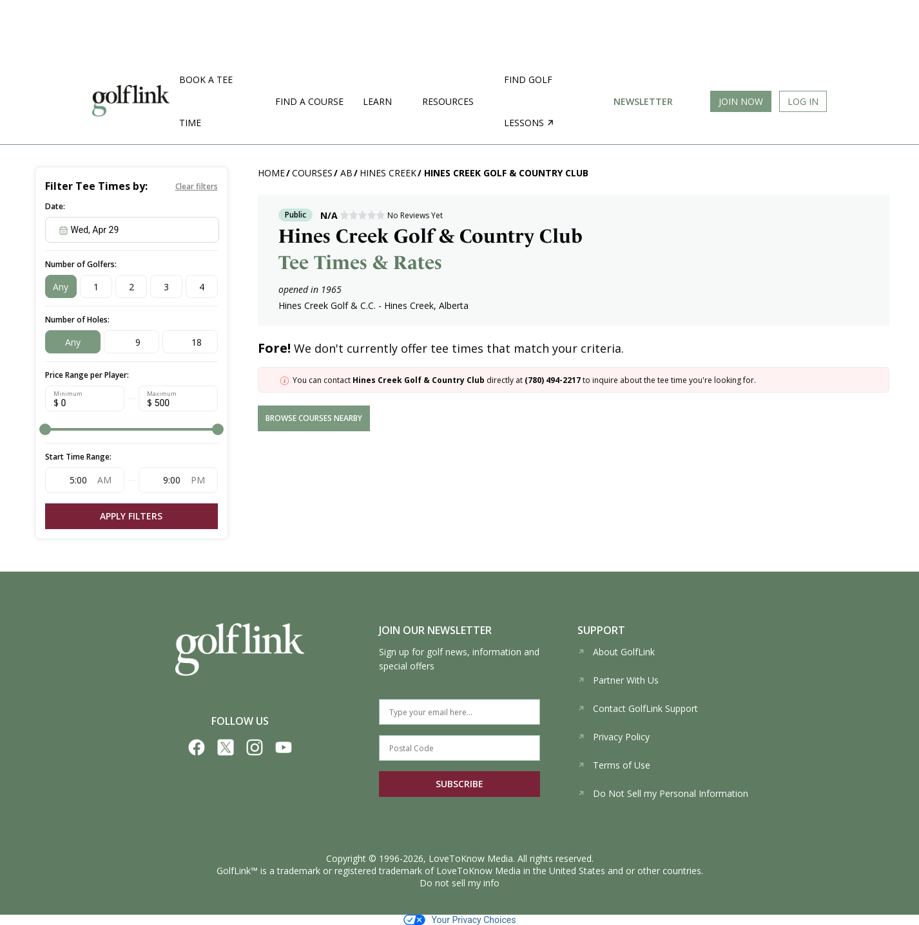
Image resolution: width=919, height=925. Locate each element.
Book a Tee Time (206, 101)
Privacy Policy (613, 737)
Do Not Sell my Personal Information (662, 793)
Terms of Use (613, 765)
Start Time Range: (78, 456)
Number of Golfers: (81, 264)
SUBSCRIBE (459, 784)
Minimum (67, 394)
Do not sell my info (459, 883)
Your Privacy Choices (459, 920)
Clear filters (196, 186)
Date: (55, 206)
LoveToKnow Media (471, 858)
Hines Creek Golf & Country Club (506, 173)
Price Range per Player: (87, 374)
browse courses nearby (314, 418)
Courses (312, 173)
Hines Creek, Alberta (426, 305)
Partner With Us (618, 680)
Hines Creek (388, 173)
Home (271, 173)
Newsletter (643, 101)
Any (60, 287)
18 (196, 342)
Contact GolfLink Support (637, 708)
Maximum (162, 394)
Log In (803, 101)
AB (346, 173)
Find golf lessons (529, 101)
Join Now (741, 101)
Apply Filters (131, 516)
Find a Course (309, 101)
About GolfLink (616, 652)
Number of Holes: (77, 319)
